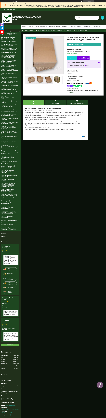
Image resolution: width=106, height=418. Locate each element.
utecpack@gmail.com (10, 405)
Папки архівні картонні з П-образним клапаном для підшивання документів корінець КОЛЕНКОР (8, 185)
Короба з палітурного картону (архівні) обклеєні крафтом (9, 49)
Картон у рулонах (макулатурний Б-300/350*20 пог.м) (9, 97)
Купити (72, 58)
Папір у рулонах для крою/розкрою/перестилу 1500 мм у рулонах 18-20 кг (9, 152)
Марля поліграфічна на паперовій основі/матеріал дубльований (8, 202)
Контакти (64, 26)
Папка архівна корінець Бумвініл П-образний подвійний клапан (7, 190)
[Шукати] (97, 18)
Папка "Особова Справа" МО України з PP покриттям (8, 66)
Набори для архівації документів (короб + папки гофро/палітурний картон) (8, 228)
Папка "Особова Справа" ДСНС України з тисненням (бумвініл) (9, 70)
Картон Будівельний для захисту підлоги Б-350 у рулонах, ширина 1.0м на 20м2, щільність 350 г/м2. (11, 336)
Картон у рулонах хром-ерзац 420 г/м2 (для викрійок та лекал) (9, 157)
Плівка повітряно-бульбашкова (9, 85)
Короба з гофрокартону (7, 109)
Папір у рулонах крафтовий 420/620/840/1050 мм (8, 105)
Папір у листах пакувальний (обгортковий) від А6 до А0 (8, 88)
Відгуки (3, 233)
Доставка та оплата (54, 26)
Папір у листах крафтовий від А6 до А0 (9, 101)
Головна (24, 26)
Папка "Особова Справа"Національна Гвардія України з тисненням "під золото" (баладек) (9, 165)
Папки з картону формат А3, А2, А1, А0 (8, 74)
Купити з (83, 58)
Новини (3, 236)
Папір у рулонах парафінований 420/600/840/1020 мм (9, 123)
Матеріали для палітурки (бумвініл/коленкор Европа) (8, 38)
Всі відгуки (10, 344)
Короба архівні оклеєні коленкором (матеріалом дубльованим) (8, 207)
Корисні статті (97, 26)
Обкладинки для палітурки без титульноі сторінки (8, 115)
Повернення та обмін (75, 26)
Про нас (31, 26)
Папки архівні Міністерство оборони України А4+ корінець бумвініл (9, 133)
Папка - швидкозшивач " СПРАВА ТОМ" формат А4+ (8, 223)
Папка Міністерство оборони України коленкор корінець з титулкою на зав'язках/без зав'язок (9, 196)
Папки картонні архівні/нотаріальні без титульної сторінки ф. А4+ (8, 127)
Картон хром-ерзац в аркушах (9, 161)
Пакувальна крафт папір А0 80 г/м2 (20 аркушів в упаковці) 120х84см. (10, 313)
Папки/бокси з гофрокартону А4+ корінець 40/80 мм (9, 34)
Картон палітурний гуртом (42, 30)
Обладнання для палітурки (8, 41)
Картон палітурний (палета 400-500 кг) (8, 142)
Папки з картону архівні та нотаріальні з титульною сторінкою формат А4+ (8, 56)
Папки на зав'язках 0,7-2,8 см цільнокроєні (9, 176)
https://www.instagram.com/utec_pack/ (10, 409)
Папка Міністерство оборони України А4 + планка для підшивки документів (9, 138)
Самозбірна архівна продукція (9, 220)
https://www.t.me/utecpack (8, 412)
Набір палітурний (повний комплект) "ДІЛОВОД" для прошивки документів (8, 212)
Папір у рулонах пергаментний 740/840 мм (9, 119)
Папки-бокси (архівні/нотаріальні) (7, 217)
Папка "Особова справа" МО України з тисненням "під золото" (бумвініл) (8, 61)
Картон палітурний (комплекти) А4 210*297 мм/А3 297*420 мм (9, 147)
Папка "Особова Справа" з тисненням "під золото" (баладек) (8, 171)
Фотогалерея (87, 26)
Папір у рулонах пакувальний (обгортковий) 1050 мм (9, 92)
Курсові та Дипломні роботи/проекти (9, 78)
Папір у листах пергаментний (9, 111)
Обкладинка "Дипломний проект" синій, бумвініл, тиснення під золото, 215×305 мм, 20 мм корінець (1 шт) (10, 259)
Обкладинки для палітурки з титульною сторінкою (9, 45)
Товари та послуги (40, 26)
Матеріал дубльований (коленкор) (7, 180)
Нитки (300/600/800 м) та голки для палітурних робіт (9, 82)
